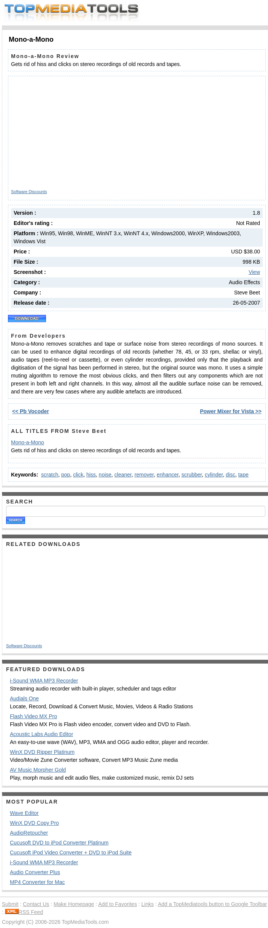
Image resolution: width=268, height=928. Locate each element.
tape (243, 475)
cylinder (214, 475)
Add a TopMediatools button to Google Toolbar (212, 904)
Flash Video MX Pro (33, 716)
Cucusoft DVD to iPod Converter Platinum (59, 843)
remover (144, 475)
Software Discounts (29, 191)
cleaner (122, 475)
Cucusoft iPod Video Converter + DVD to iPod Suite (71, 852)
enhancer (168, 475)
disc (230, 475)
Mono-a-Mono (27, 442)
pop (65, 475)
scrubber (191, 475)
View (254, 272)
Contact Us (36, 904)
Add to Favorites (117, 904)
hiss (91, 475)
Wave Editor (24, 813)
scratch (49, 475)
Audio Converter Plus (35, 872)
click (78, 475)
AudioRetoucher (29, 833)
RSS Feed (24, 912)
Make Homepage (74, 904)
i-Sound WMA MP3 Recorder (44, 681)
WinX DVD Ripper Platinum (42, 752)
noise (105, 475)
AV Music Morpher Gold (38, 770)
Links (147, 904)
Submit (10, 904)
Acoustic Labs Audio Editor (41, 734)
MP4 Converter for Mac (37, 882)
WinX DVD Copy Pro (34, 823)
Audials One (24, 698)
